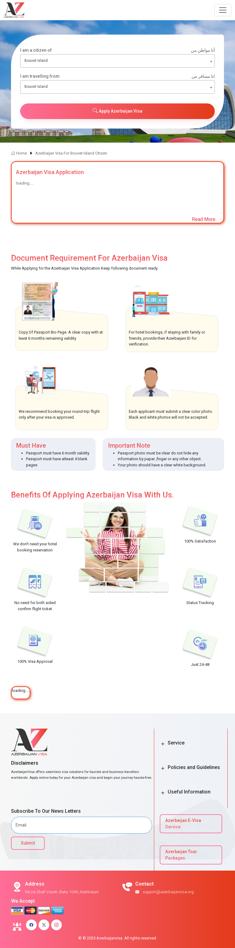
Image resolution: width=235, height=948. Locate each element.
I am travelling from (117, 76)
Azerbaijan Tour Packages (181, 854)
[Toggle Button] (163, 744)
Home (19, 153)
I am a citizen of (117, 50)
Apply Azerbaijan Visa (117, 111)
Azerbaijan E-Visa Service (183, 823)
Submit (28, 843)
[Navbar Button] (222, 10)
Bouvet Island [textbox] (36, 60)
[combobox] (117, 61)
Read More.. (204, 219)
